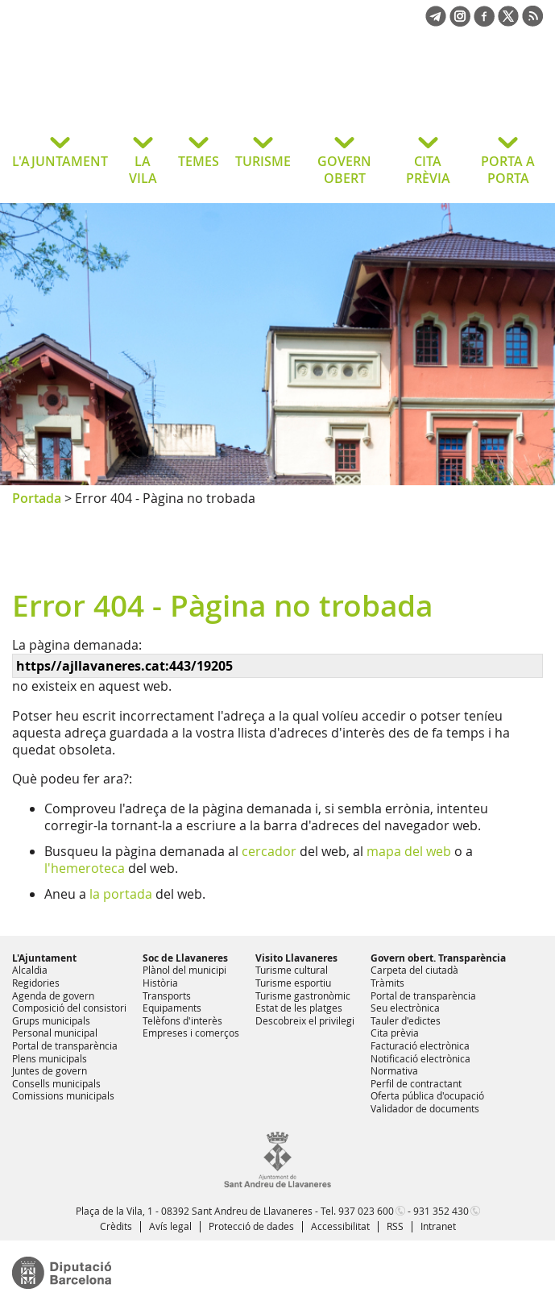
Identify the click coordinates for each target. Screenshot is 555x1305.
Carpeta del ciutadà (414, 969)
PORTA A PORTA (508, 169)
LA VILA (143, 169)
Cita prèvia (395, 1032)
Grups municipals (51, 1020)
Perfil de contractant (416, 1083)
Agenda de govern (53, 995)
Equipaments (172, 1007)
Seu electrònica (405, 1007)
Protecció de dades (251, 1226)
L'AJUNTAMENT (60, 161)
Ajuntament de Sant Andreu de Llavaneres (140, 92)
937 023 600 (366, 1210)
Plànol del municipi (184, 969)
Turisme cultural (291, 969)
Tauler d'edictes (406, 1020)
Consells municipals (56, 1083)
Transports (167, 995)
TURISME (263, 161)
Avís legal (170, 1226)
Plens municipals (49, 1058)
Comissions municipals (63, 1095)
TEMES (198, 161)
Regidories (36, 982)
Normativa (394, 1070)
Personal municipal (54, 1032)
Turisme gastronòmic (302, 995)
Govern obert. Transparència (438, 958)
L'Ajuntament (44, 958)
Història (160, 982)
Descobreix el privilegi (304, 1020)
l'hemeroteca (84, 868)
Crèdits (116, 1226)
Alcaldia (30, 969)
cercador (269, 851)
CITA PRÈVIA (428, 169)
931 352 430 (441, 1210)
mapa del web (409, 851)
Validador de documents (425, 1108)
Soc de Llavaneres (185, 958)
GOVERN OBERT (344, 169)
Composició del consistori (69, 1007)
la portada (120, 894)
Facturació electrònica (420, 1045)
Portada (36, 498)
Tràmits (387, 982)
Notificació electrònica (420, 1058)
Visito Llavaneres (296, 958)
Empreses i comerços (191, 1032)
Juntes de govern (49, 1070)
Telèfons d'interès (182, 1020)
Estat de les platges (298, 1007)
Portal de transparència (65, 1045)
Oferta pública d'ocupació (427, 1095)
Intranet (438, 1226)
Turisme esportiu (293, 982)
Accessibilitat (340, 1226)
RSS (395, 1226)
